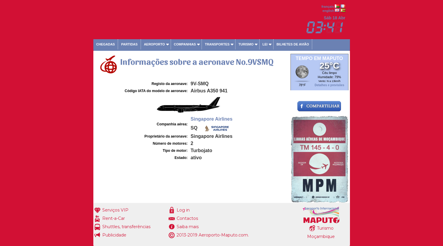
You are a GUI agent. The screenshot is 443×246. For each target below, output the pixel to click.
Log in (183, 210)
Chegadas (105, 44)
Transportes (217, 44)
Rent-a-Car (113, 218)
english (328, 10)
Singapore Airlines (212, 119)
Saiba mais (188, 226)
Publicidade (114, 235)
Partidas (129, 44)
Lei (265, 44)
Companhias (185, 44)
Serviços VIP (115, 210)
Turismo (246, 44)
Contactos (187, 218)
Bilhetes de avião (293, 44)
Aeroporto (154, 44)
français (327, 6)
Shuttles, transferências (126, 226)
